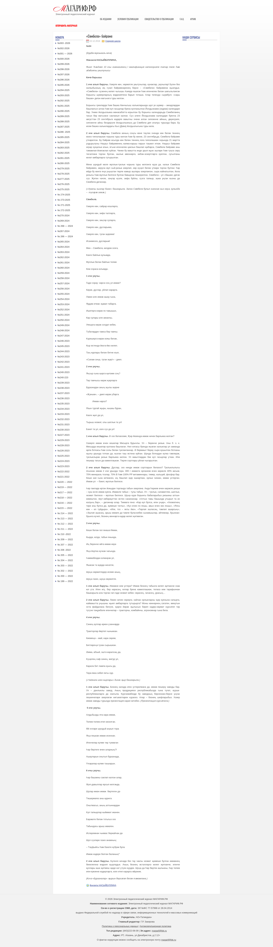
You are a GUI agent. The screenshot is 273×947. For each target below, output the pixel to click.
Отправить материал (66, 25)
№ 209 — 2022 (65, 539)
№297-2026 (63, 74)
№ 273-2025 (63, 200)
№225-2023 (63, 456)
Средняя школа (112, 41)
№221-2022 (63, 476)
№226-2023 (63, 450)
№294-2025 (63, 90)
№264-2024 (63, 247)
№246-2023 (63, 341)
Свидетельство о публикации (159, 19)
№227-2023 (63, 435)
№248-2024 (63, 330)
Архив (193, 19)
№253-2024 (63, 304)
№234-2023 (63, 408)
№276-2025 (63, 184)
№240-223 (62, 377)
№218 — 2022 (64, 497)
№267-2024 (63, 231)
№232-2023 (63, 419)
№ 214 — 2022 (65, 513)
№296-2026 (63, 79)
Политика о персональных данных (120, 926)
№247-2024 (63, 335)
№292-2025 (63, 100)
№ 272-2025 (63, 210)
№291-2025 (63, 105)
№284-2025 (63, 142)
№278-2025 (63, 173)
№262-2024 (63, 257)
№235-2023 (63, 403)
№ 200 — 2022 (65, 576)
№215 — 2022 (64, 508)
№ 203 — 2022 (65, 565)
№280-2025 (63, 163)
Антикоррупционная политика (155, 926)
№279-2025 (63, 168)
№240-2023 (63, 372)
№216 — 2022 (64, 503)
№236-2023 (63, 398)
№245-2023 (63, 346)
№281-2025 (63, 158)
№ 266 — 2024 (65, 236)
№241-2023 (63, 367)
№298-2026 (63, 69)
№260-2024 (63, 267)
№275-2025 (63, 189)
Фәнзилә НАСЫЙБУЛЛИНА (103, 885)
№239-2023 (63, 382)
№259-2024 (63, 273)
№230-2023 (63, 429)
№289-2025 (63, 116)
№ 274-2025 (63, 194)
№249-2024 (63, 325)
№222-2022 (63, 471)
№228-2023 (63, 445)
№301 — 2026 (64, 53)
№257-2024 (63, 283)
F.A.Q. (182, 19)
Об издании (105, 19)
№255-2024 (63, 294)
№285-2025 (63, 137)
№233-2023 (63, 414)
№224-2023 (63, 461)
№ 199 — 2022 (65, 581)
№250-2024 (63, 320)
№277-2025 (63, 179)
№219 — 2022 (64, 487)
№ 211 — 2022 (65, 529)
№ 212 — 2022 (65, 523)
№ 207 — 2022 (65, 544)
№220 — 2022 (64, 482)
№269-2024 (63, 220)
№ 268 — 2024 (65, 226)
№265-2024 (63, 241)
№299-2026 (63, 64)
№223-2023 (63, 466)
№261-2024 (63, 262)
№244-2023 (63, 351)
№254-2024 (63, 299)
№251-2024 (63, 314)
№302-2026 (63, 48)
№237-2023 (63, 393)
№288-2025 (63, 121)
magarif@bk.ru (159, 930)
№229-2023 (63, 440)
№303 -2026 (63, 43)
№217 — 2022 (64, 492)
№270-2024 (63, 215)
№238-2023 (63, 388)
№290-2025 (63, 111)
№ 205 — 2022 (65, 555)
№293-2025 (63, 95)
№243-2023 (63, 356)
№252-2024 (63, 309)
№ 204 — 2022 (65, 560)
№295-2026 (63, 85)
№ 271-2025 (63, 205)
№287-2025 (63, 126)
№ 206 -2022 (64, 550)
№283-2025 (63, 147)
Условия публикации (128, 19)
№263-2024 (63, 252)
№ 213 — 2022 (65, 518)
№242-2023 (63, 361)
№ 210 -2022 (64, 534)
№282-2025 (63, 153)
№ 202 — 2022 (65, 570)
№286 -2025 (63, 132)
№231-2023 (63, 424)
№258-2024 (63, 278)
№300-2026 (63, 58)
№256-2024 (63, 288)
